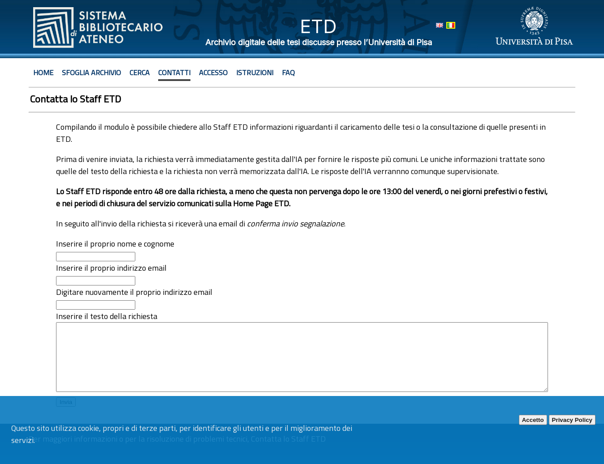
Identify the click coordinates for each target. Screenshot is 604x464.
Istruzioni (254, 72)
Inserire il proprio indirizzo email (111, 268)
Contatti (174, 72)
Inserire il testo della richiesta (106, 316)
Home (43, 72)
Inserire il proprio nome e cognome (115, 244)
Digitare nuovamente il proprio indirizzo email (134, 292)
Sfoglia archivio (91, 72)
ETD (318, 26)
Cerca (139, 72)
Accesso (213, 72)
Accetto (533, 420)
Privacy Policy (572, 420)
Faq (288, 72)
